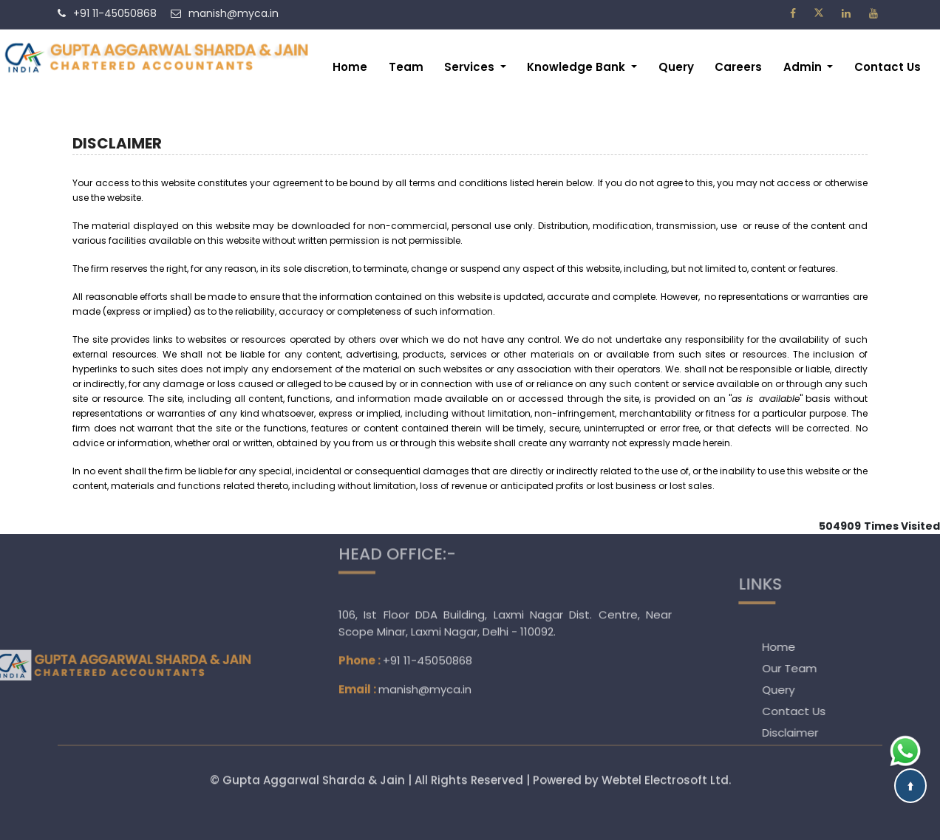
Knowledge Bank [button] (577, 67)
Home (350, 67)
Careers (738, 67)
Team (406, 67)
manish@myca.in (424, 635)
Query (676, 67)
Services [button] (470, 67)
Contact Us (887, 67)
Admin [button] (804, 67)
